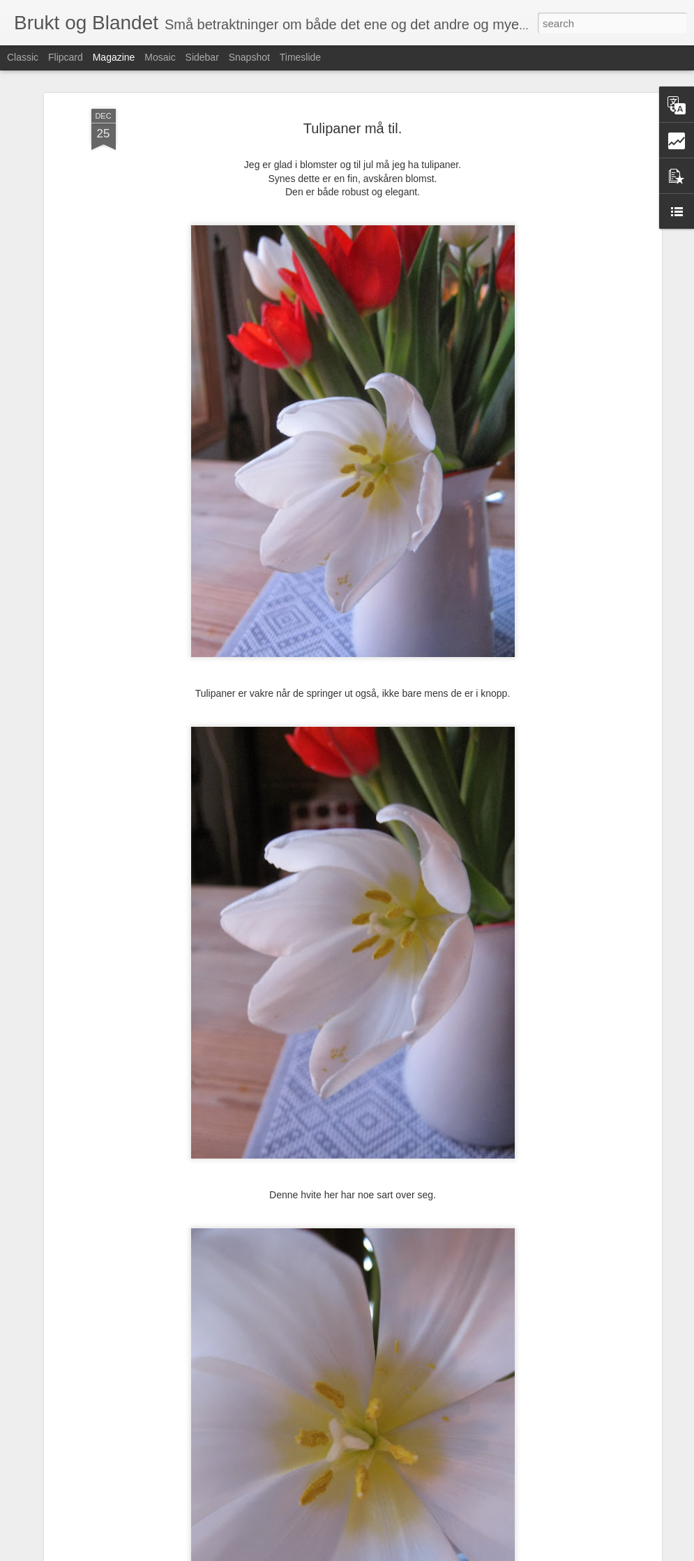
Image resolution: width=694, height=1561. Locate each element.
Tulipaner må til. (352, 128)
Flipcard (65, 57)
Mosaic (159, 57)
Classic (22, 57)
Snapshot (249, 57)
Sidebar (202, 57)
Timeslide (300, 57)
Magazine (114, 57)
